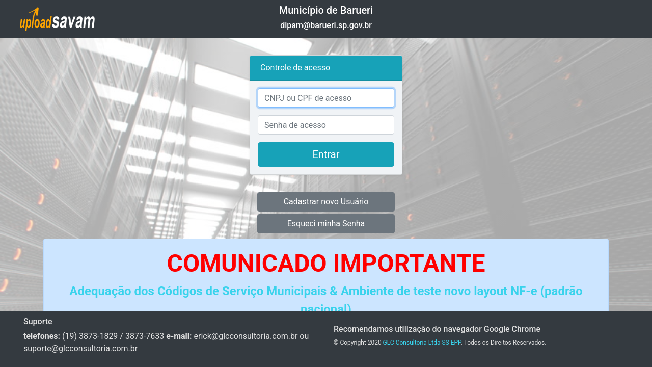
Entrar (326, 154)
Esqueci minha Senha (326, 223)
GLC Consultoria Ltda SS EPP (422, 342)
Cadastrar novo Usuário (326, 201)
